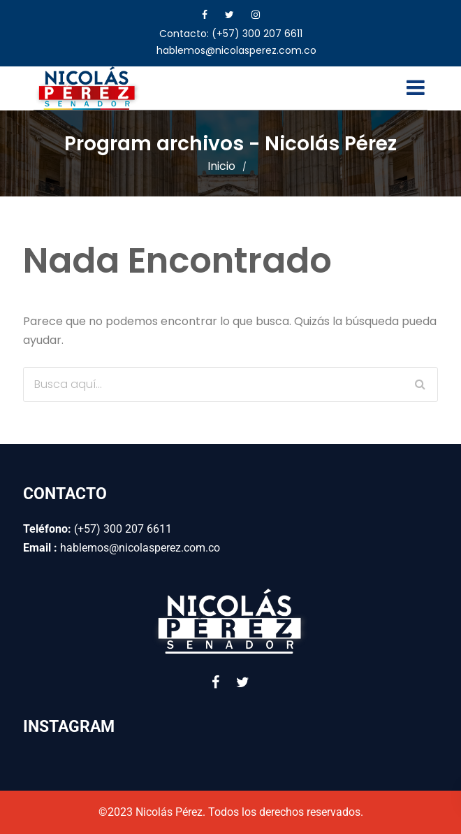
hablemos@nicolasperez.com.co (236, 50)
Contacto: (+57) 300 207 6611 (230, 34)
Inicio (221, 166)
